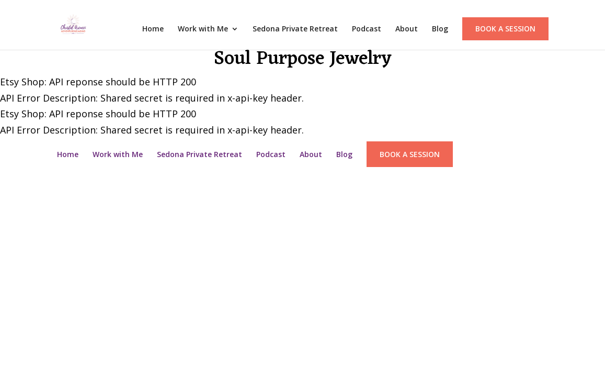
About (406, 29)
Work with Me (203, 29)
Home (153, 29)
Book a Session (505, 29)
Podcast (366, 29)
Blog (440, 29)
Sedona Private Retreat (295, 29)
